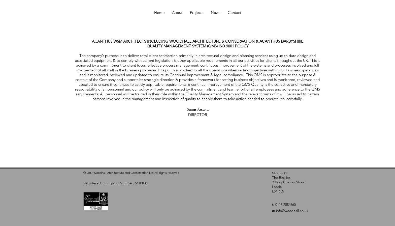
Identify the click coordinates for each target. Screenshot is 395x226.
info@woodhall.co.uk (292, 210)
